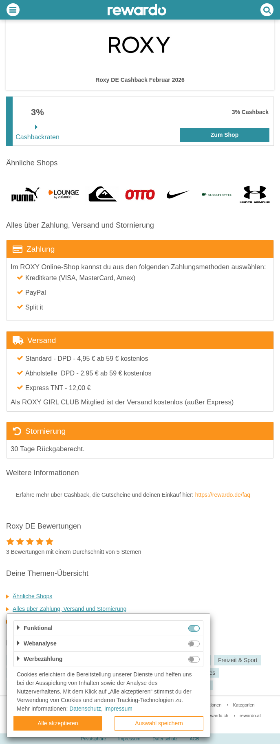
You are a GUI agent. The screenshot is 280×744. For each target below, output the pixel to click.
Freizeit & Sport (237, 660)
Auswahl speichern (159, 723)
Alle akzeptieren (57, 723)
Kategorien (243, 704)
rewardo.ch (217, 715)
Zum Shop (224, 135)
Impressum (118, 708)
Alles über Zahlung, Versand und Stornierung (69, 609)
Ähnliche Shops (32, 596)
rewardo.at (250, 715)
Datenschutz (85, 708)
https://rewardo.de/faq (222, 495)
